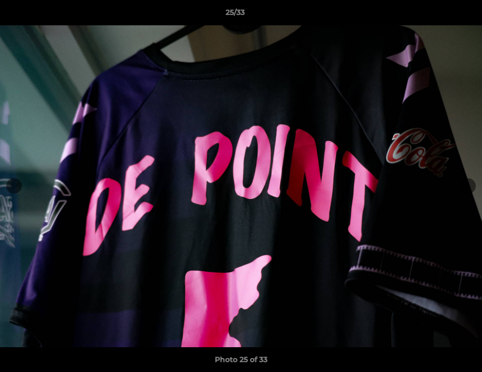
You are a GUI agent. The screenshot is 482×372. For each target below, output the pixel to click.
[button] (438, 15)
